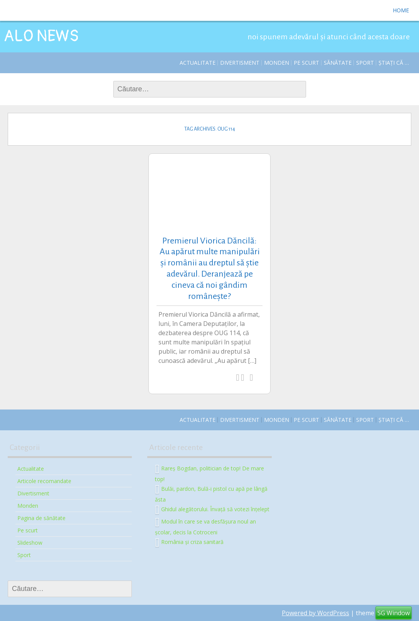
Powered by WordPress (315, 613)
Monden (276, 62)
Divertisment (239, 62)
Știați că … (394, 62)
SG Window (393, 613)
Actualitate (197, 62)
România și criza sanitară (192, 541)
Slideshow (29, 542)
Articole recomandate (44, 481)
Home (401, 10)
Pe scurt (306, 62)
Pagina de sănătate (41, 518)
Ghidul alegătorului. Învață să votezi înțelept (215, 508)
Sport (365, 62)
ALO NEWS (41, 36)
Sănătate (338, 62)
